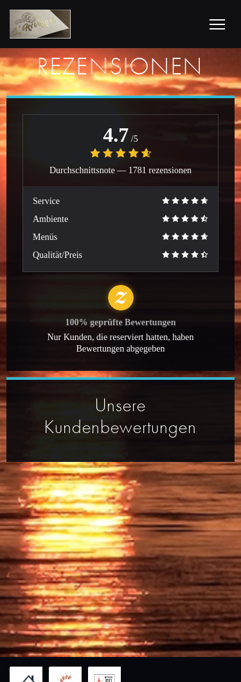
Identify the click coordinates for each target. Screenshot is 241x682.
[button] (217, 24)
